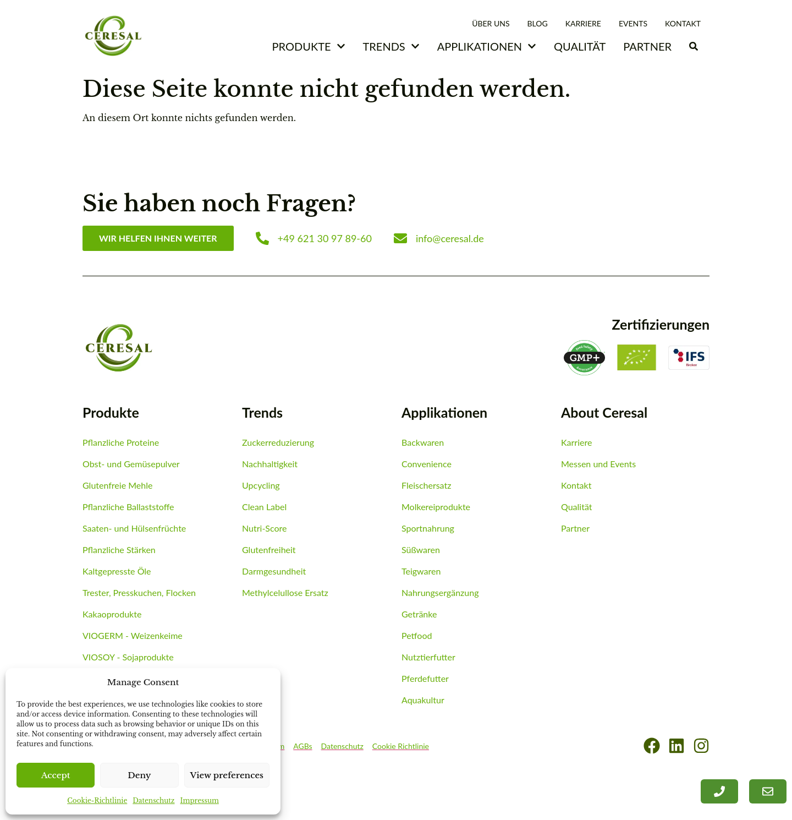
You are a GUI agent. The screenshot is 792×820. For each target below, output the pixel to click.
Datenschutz (153, 800)
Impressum (199, 800)
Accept (55, 775)
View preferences (227, 775)
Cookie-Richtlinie (97, 800)
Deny (139, 775)
